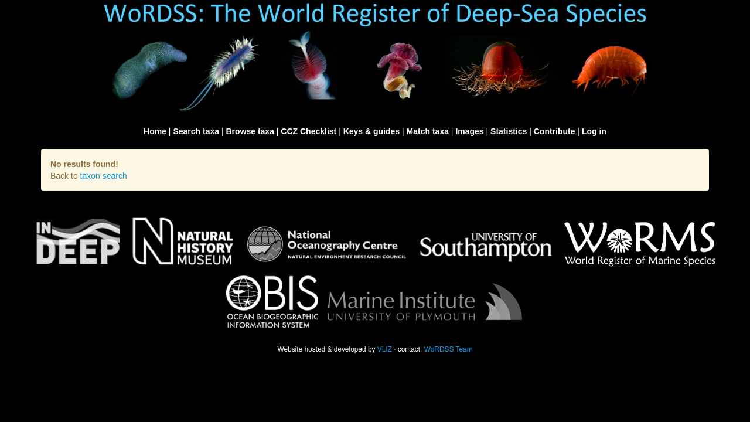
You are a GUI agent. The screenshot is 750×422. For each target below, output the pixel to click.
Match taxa (428, 131)
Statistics (508, 131)
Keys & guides (371, 131)
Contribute (554, 131)
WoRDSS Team (448, 349)
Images (469, 131)
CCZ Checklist (308, 131)
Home (155, 131)
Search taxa (196, 131)
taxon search (103, 176)
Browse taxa (250, 131)
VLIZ (384, 349)
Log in (594, 131)
